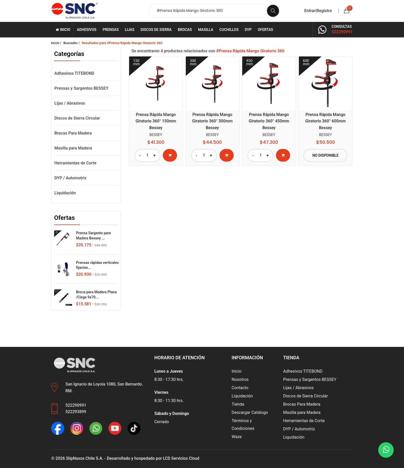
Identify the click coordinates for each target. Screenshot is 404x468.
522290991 (342, 31)
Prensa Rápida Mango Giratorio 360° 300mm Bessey (212, 121)
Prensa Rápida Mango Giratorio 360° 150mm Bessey (155, 121)
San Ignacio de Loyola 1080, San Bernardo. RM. (104, 387)
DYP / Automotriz (70, 178)
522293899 (76, 412)
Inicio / (56, 43)
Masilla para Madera (73, 148)
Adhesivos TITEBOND (74, 73)
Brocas (185, 30)
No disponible (326, 155)
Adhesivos (86, 30)
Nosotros (240, 379)
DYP (248, 30)
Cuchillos (229, 30)
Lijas (129, 30)
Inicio (63, 30)
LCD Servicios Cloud (181, 458)
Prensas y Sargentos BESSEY (81, 88)
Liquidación (65, 192)
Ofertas (265, 30)
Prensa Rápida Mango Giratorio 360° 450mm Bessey (268, 121)
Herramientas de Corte (75, 163)
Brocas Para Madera (73, 133)
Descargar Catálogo (250, 412)
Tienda (238, 404)
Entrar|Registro (318, 11)
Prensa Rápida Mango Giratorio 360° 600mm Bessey (325, 121)
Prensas (111, 30)
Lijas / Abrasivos (69, 103)
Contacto (240, 387)
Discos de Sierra (156, 30)
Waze (237, 436)
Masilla (205, 30)
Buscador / (71, 43)
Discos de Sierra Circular (77, 118)
